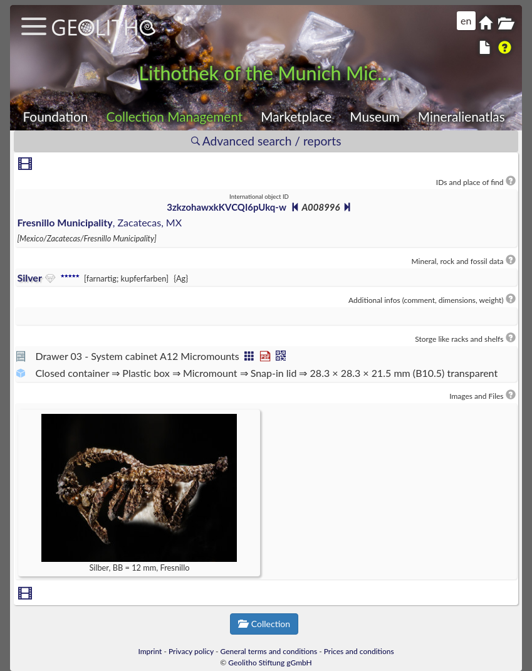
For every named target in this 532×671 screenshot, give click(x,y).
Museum (374, 116)
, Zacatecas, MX (99, 222)
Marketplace (296, 116)
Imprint (150, 651)
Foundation (55, 116)
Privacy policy (191, 651)
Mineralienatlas (461, 116)
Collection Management (175, 116)
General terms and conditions (269, 651)
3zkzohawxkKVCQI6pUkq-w (226, 207)
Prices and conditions (359, 651)
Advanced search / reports (266, 141)
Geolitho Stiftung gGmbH (269, 662)
